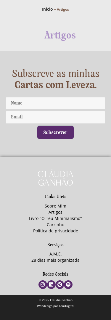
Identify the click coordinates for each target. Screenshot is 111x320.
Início (47, 9)
